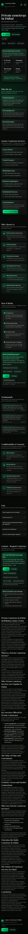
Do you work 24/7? (14, 517)
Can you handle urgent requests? (14, 534)
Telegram (5, 34)
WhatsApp (16, 34)
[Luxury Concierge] (9, 5)
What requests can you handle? (14, 512)
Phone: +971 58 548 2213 (10, 573)
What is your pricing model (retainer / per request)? (14, 523)
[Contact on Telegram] (21, 4)
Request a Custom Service (10, 211)
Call (4, 38)
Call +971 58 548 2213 (9, 380)
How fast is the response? (14, 529)
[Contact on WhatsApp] (25, 4)
